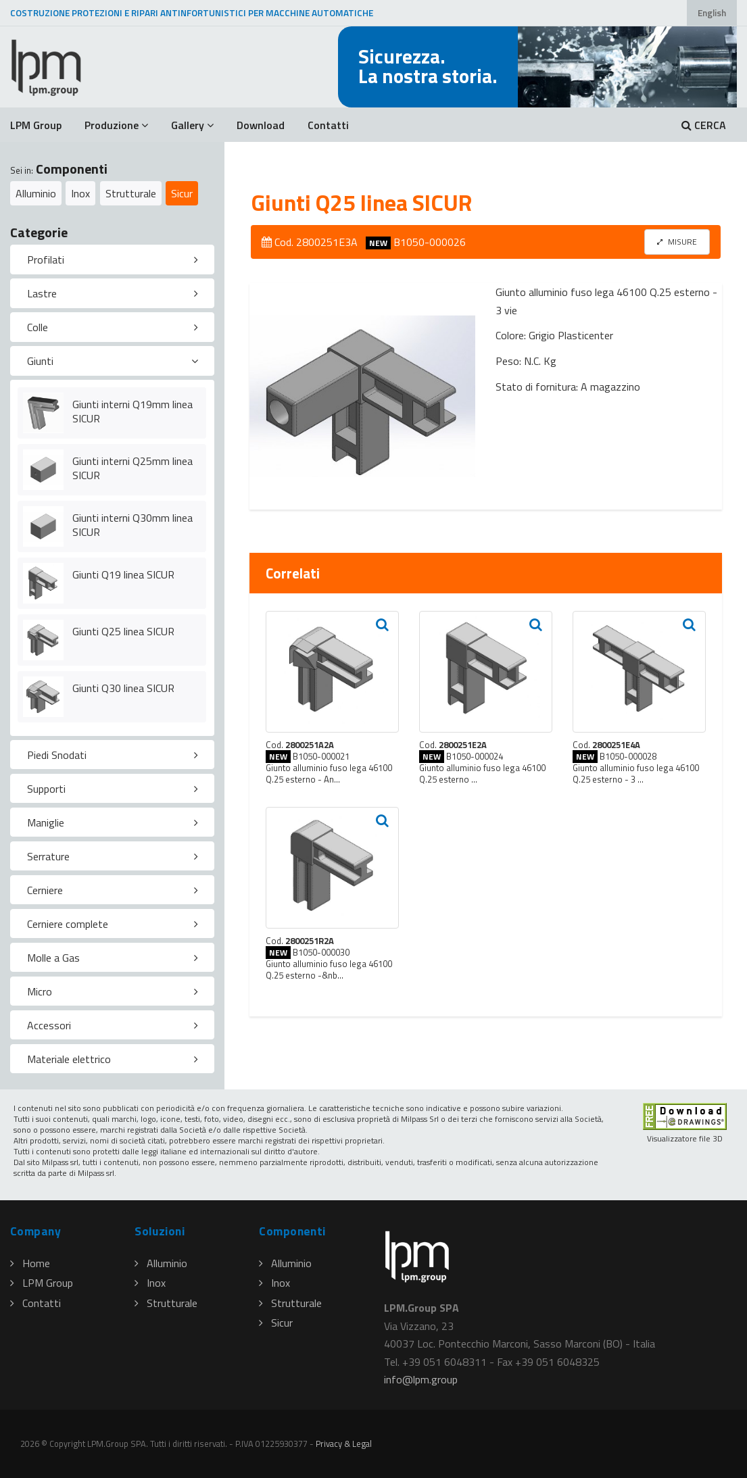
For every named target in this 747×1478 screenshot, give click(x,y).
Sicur (182, 193)
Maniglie (45, 822)
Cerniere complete (67, 924)
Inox (80, 193)
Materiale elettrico (69, 1059)
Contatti (328, 125)
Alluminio (36, 193)
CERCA (703, 125)
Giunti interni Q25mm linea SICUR (132, 468)
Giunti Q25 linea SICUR (123, 631)
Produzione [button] (116, 125)
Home (30, 1263)
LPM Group (36, 125)
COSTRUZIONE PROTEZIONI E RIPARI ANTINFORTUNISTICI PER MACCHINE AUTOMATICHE (191, 13)
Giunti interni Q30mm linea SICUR (132, 525)
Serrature (48, 856)
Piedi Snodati (57, 755)
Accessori (49, 1025)
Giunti (40, 361)
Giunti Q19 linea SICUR (123, 574)
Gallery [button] (192, 125)
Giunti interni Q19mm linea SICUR (132, 411)
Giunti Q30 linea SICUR (123, 688)
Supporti (46, 789)
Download (261, 125)
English (712, 13)
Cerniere (45, 890)
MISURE (677, 241)
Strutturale (130, 193)
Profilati (45, 259)
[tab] (112, 259)
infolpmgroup (421, 1379)
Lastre (42, 293)
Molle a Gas (53, 958)
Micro (39, 991)
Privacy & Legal (344, 1443)
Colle (37, 327)
